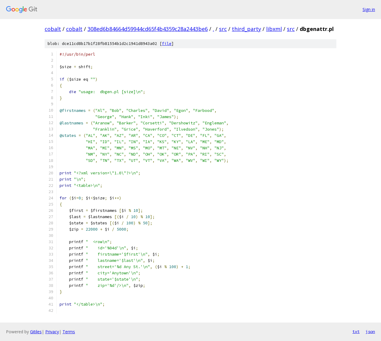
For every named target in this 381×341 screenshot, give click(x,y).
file (166, 43)
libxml (274, 28)
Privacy (52, 331)
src (223, 28)
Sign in (369, 9)
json (370, 331)
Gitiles (36, 331)
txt (356, 331)
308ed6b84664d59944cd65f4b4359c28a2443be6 (148, 28)
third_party (246, 28)
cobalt (53, 28)
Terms (69, 331)
